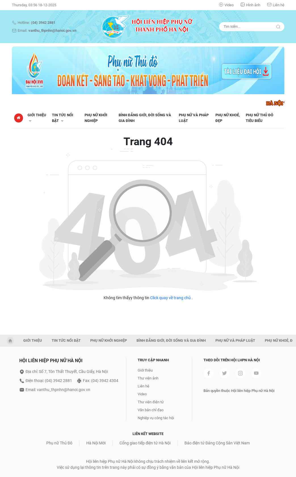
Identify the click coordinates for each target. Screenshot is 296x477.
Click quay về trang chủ (170, 298)
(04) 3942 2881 (43, 22)
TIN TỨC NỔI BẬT (66, 340)
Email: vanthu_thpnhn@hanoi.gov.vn (58, 389)
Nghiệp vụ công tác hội (156, 418)
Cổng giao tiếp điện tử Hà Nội (145, 443)
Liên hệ (278, 5)
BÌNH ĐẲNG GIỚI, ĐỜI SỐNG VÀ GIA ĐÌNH (171, 340)
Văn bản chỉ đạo (150, 410)
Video (229, 5)
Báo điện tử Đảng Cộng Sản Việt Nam (217, 443)
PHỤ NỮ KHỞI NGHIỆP (108, 340)
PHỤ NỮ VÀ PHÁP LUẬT (235, 340)
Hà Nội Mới (96, 443)
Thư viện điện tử (151, 402)
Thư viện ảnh (148, 378)
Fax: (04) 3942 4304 (100, 380)
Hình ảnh (253, 5)
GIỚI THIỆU (32, 340)
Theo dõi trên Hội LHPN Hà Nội (231, 360)
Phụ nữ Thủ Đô (59, 443)
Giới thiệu (145, 370)
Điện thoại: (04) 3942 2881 (49, 380)
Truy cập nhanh (153, 360)
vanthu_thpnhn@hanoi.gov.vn (52, 30)
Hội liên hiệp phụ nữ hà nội (51, 360)
